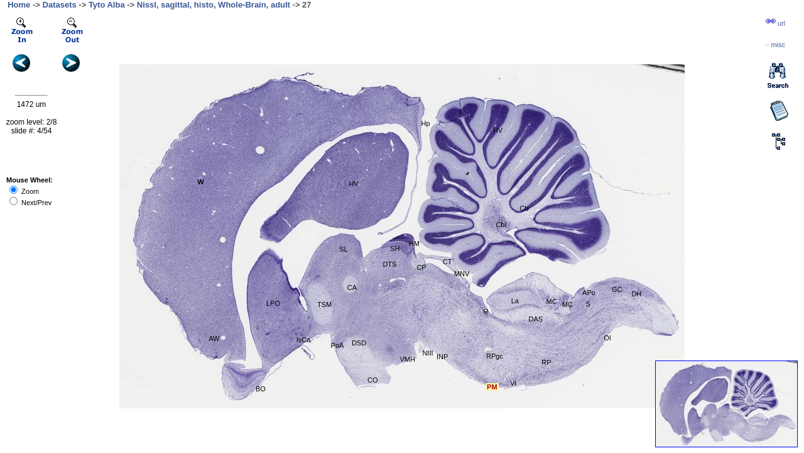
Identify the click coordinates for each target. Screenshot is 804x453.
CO (372, 380)
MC (551, 301)
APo (588, 292)
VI (513, 383)
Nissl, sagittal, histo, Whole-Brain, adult (213, 4)
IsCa (303, 340)
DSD (359, 343)
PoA (337, 345)
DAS (536, 319)
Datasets (60, 4)
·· (775, 44)
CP (421, 267)
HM (414, 243)
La (515, 301)
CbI (501, 224)
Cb (523, 208)
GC (617, 289)
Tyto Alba (107, 4)
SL (343, 249)
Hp (425, 123)
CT (447, 262)
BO (261, 389)
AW (214, 338)
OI (607, 338)
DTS (389, 264)
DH (636, 294)
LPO (273, 303)
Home (19, 4)
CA (352, 287)
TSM (324, 304)
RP (546, 362)
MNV (461, 273)
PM (492, 387)
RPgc (494, 356)
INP (442, 357)
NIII (427, 353)
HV (498, 130)
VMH (407, 359)
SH (394, 248)
